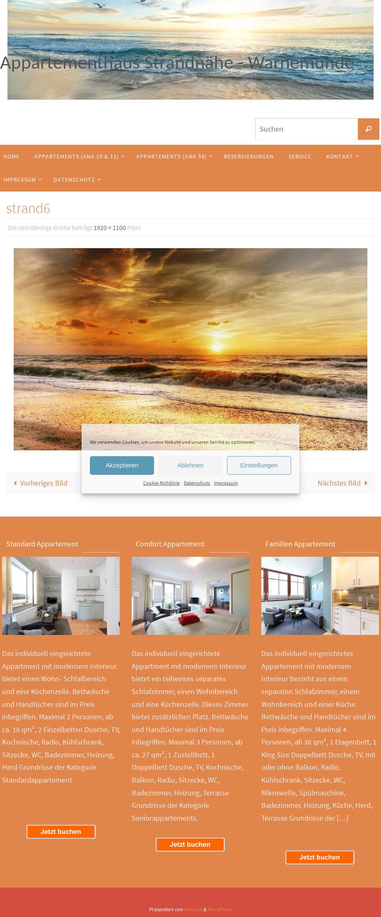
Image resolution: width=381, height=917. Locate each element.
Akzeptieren (122, 465)
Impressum (226, 482)
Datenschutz (197, 482)
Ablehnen (190, 465)
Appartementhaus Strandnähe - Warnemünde (177, 62)
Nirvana (193, 909)
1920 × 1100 (110, 227)
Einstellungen (258, 465)
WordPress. (219, 909)
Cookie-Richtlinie (161, 482)
